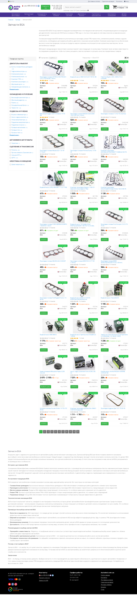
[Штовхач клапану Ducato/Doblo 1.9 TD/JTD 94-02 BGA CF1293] (53, 400)
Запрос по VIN (43, 581)
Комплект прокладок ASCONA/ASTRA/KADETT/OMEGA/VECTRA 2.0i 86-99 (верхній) (114, 151)
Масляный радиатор (19, 100)
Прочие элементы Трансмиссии (22, 152)
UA (10, 1)
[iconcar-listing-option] (128, 58)
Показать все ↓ (15, 89)
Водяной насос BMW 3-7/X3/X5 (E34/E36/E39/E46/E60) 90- (80, 299)
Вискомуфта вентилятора (21, 97)
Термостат (16, 108)
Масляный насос (18, 84)
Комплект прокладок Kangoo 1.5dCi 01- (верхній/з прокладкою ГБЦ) (82, 188)
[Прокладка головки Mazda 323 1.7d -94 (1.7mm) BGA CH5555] (53, 142)
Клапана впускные (19, 74)
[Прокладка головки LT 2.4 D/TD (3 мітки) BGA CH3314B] (114, 105)
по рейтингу (53, 58)
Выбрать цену (45, 387)
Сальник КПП (16, 155)
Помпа (15, 102)
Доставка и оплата (94, 1)
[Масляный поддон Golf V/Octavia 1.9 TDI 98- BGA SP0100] (53, 105)
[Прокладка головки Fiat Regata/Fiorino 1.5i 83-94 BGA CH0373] (53, 289)
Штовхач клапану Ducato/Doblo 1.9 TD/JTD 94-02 (53, 409)
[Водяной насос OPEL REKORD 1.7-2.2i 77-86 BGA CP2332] (53, 179)
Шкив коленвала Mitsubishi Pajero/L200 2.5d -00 (52, 372)
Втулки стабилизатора (20, 114)
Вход (126, 1)
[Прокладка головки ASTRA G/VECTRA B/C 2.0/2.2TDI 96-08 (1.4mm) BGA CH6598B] (53, 68)
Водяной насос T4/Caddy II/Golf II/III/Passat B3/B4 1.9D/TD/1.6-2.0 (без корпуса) (82, 225)
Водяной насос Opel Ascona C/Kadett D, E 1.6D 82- (83, 335)
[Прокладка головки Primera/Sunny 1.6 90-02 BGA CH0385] (84, 142)
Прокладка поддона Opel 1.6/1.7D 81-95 (113, 409)
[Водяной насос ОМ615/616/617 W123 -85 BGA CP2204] (84, 68)
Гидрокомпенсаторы (19, 71)
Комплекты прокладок (20, 81)
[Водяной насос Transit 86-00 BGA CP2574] (114, 289)
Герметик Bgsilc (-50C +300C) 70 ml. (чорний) (112, 77)
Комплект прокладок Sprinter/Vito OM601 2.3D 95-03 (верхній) (83, 409)
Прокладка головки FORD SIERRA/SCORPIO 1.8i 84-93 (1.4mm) (53, 225)
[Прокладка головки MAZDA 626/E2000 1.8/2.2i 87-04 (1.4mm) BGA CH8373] (84, 105)
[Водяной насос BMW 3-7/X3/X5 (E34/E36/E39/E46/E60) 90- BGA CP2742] (84, 289)
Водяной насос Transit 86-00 (110, 298)
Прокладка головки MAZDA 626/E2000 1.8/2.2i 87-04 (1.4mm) (82, 114)
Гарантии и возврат (107, 583)
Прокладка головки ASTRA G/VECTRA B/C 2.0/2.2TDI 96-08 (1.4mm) (53, 77)
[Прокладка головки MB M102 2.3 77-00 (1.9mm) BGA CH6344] (84, 252)
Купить (44, 92)
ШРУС (15, 157)
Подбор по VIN (45, 7)
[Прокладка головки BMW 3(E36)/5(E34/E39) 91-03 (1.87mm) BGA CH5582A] (114, 252)
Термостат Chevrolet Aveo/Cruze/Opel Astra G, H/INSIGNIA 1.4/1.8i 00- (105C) (114, 335)
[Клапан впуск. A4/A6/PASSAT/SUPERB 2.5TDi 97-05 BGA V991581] (114, 363)
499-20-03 (28, 6)
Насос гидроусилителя (20, 117)
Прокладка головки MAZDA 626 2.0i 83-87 (53, 261)
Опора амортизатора (19, 120)
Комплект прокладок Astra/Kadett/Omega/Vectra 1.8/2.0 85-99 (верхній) (113, 188)
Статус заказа (105, 576)
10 (74, 432)
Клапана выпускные (19, 76)
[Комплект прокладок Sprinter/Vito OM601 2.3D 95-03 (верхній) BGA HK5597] (84, 400)
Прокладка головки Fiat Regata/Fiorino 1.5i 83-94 (53, 299)
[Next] (78, 432)
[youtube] (9, 585)
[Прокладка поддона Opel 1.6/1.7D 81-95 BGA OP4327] (114, 400)
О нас (102, 590)
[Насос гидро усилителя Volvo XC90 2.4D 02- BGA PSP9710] (84, 363)
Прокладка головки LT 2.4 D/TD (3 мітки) (113, 114)
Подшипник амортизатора (21, 122)
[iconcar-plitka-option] (125, 58)
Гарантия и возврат (108, 1)
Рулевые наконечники (19, 127)
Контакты (119, 1)
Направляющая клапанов (21, 87)
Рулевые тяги (17, 130)
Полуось (16, 150)
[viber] (12, 585)
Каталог (103, 588)
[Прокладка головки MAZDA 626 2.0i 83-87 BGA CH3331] (53, 252)
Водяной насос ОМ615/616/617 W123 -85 (83, 77)
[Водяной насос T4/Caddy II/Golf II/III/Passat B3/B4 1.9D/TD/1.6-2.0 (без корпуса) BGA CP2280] (84, 216)
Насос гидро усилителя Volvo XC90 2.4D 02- (82, 372)
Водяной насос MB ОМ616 (48, 335)
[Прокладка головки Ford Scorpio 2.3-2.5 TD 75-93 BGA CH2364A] (114, 216)
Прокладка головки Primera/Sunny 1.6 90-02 (83, 151)
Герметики (16, 143)
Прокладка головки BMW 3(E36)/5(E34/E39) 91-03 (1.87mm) (111, 262)
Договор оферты (106, 585)
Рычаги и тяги (17, 132)
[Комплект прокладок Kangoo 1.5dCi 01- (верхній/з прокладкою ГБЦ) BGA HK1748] (84, 179)
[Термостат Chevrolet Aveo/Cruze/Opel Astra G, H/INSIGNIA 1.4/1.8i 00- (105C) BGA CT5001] (114, 326)
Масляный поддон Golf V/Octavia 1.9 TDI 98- (52, 114)
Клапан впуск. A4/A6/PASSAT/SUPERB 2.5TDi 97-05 (113, 372)
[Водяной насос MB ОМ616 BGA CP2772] (53, 326)
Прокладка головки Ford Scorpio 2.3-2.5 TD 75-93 (114, 225)
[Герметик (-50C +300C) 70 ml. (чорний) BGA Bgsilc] (114, 68)
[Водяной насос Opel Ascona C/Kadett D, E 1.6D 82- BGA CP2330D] (84, 326)
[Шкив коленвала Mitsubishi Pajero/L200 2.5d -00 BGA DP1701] (53, 363)
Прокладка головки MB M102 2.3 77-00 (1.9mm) (82, 262)
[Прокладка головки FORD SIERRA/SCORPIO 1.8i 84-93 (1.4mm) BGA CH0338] (53, 216)
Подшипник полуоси (19, 125)
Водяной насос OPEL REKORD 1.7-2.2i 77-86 (53, 187)
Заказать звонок (44, 578)
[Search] (106, 7)
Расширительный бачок (20, 105)
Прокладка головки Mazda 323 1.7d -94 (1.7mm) (52, 151)
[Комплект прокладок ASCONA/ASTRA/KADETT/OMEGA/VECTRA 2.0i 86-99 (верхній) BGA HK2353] (114, 142)
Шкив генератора (18, 164)
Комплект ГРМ (17, 79)
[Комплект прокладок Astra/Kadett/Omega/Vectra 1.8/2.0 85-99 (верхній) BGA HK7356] (114, 179)
